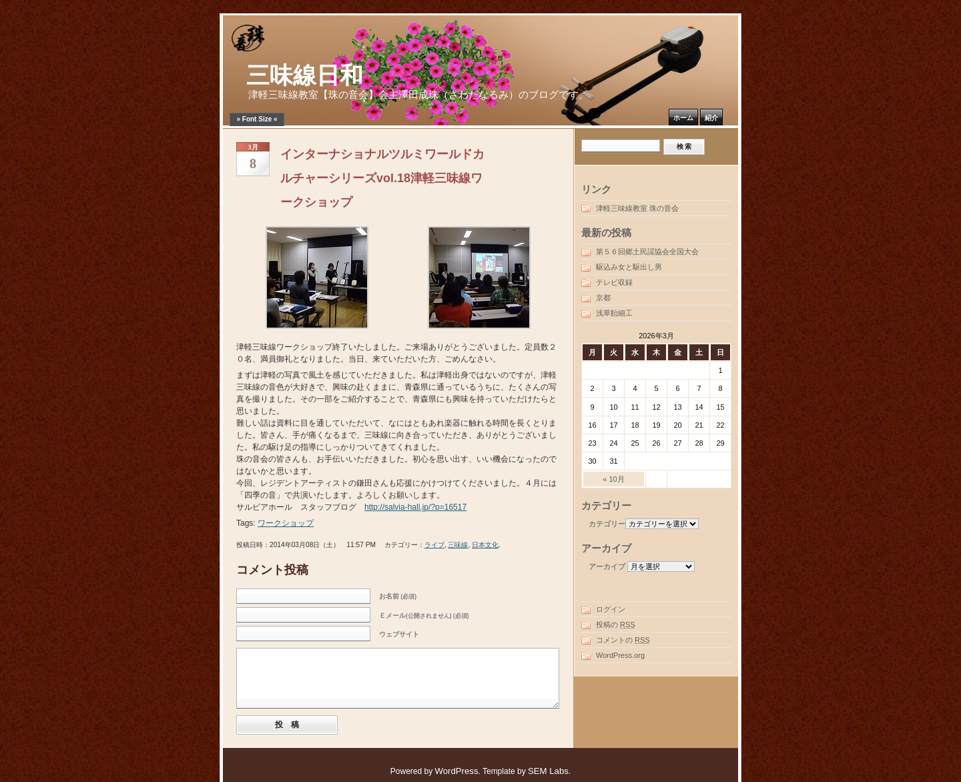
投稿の (615, 625)
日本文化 (485, 544)
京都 (603, 298)
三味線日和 (304, 76)
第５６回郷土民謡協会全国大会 (647, 252)
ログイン (610, 609)
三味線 (458, 544)
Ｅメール (424, 615)
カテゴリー (607, 524)
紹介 (711, 117)
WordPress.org (620, 655)
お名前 (397, 596)
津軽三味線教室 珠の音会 (637, 208)
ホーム (683, 117)
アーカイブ (607, 566)
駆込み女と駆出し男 (629, 267)
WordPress (456, 771)
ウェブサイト (399, 634)
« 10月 (613, 479)
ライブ (434, 544)
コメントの (623, 640)
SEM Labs (548, 771)
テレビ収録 (614, 282)
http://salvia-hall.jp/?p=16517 (415, 507)
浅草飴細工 (614, 313)
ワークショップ (286, 523)
